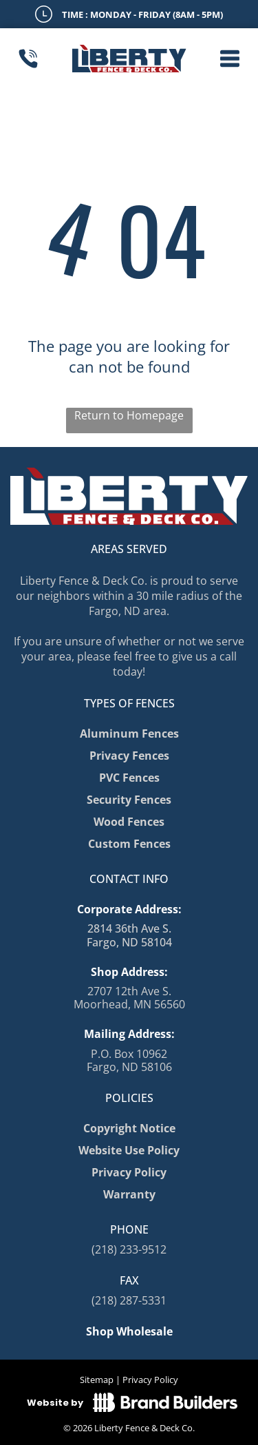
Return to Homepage (129, 415)
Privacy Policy (150, 1379)
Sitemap (97, 1379)
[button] (229, 58)
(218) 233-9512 (129, 1249)
